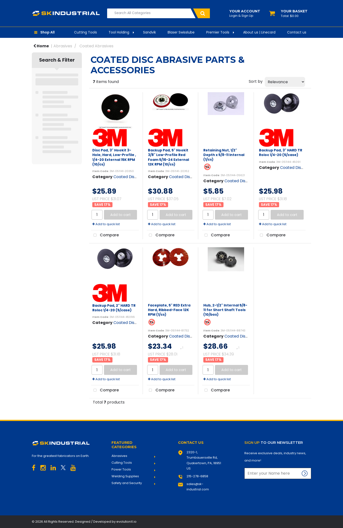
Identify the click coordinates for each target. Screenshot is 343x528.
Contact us (296, 32)
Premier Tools (217, 32)
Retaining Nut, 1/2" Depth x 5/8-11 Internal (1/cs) (223, 155)
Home (41, 46)
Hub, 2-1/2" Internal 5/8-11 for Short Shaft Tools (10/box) (225, 310)
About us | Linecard (259, 32)
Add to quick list (106, 224)
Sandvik (149, 32)
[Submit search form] (201, 13)
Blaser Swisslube (181, 32)
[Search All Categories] (158, 13)
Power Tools (121, 469)
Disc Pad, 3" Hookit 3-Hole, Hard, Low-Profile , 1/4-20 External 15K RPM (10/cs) (114, 157)
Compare (105, 235)
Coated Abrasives (96, 46)
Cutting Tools (85, 32)
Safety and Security (126, 483)
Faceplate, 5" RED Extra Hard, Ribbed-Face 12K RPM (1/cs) (169, 310)
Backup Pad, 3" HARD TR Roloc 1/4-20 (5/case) (280, 152)
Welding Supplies (125, 476)
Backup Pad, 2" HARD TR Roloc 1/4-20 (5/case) (114, 308)
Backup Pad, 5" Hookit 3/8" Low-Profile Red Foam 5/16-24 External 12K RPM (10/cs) (168, 157)
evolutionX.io (126, 521)
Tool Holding (119, 32)
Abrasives (62, 46)
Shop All (47, 32)
